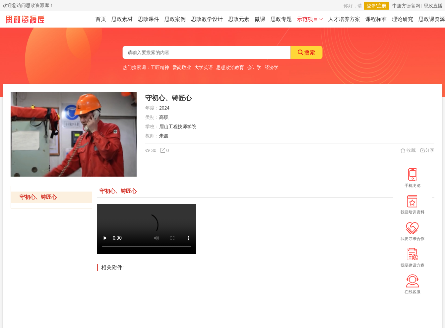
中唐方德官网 (406, 5)
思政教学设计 (207, 19)
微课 (260, 19)
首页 (100, 19)
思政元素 (238, 19)
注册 (381, 5)
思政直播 (433, 5)
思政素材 (122, 19)
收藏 (408, 150)
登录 (371, 5)
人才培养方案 (344, 19)
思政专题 (281, 19)
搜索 (306, 52)
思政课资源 (431, 19)
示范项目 (310, 19)
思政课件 (148, 19)
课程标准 (376, 19)
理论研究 (402, 19)
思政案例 (175, 19)
